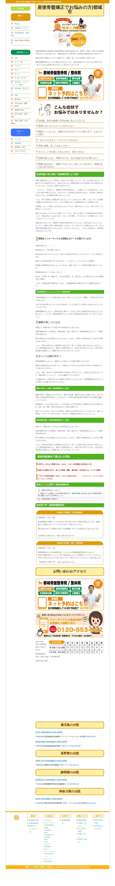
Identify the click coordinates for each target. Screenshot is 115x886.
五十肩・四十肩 (20, 78)
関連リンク (29, 867)
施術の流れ (82, 820)
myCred (71, 867)
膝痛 (46, 832)
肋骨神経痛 (48, 830)
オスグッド (48, 859)
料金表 (17, 24)
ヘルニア (18, 66)
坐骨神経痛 (48, 846)
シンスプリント (49, 851)
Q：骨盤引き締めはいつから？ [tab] (48, 490)
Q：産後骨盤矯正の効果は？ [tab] (48, 499)
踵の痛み (47, 837)
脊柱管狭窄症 (48, 861)
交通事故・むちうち (22, 28)
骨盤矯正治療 (33, 820)
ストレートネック (50, 822)
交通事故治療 (33, 823)
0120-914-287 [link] (91, 736)
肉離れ (47, 827)
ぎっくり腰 (19, 62)
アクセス (18, 139)
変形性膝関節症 (49, 825)
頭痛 (16, 95)
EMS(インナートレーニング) (33, 829)
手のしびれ (48, 820)
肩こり (17, 70)
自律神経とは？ (49, 835)
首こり (17, 74)
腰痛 (16, 58)
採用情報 (18, 143)
